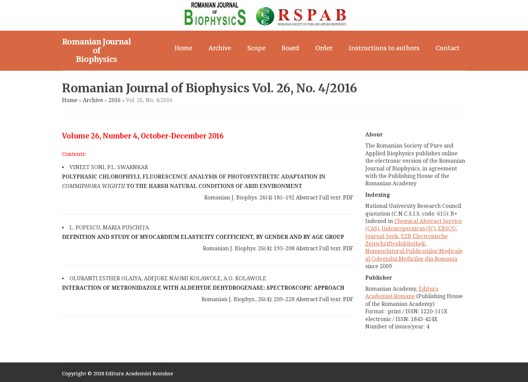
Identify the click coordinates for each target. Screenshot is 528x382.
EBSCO (447, 228)
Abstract (307, 197)
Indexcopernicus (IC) (408, 228)
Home (183, 48)
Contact (448, 48)
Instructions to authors (384, 48)
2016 (114, 100)
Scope (256, 48)
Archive (220, 48)
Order (324, 48)
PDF (348, 197)
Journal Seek (381, 236)
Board (290, 48)
